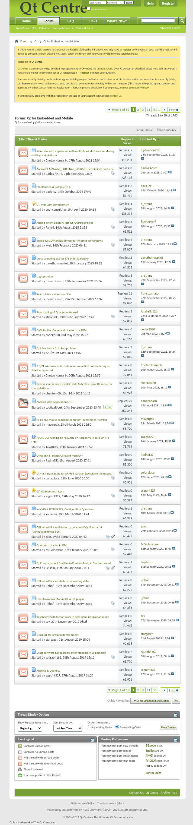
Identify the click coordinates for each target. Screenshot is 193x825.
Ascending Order (100, 727)
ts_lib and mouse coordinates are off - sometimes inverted (72, 420)
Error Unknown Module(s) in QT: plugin (60, 599)
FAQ (33, 28)
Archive (166, 793)
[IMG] (149, 755)
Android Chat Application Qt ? (55, 402)
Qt (35, 41)
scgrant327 (53, 496)
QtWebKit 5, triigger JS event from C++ (60, 455)
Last (174, 110)
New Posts (22, 28)
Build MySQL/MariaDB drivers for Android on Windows (70, 240)
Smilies (150, 751)
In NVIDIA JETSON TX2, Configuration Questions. (66, 509)
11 (148, 110)
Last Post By (150, 139)
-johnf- (50, 586)
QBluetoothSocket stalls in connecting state (63, 581)
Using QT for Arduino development (58, 635)
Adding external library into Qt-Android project (65, 223)
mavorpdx (52, 424)
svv (48, 622)
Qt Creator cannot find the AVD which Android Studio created (74, 563)
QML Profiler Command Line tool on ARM (62, 330)
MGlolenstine (54, 550)
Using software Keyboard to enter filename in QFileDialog (71, 653)
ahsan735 (52, 317)
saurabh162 (53, 657)
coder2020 (53, 335)
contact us (115, 95)
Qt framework (104, 68)
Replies (126, 139)
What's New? (117, 21)
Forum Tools (143, 130)
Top (176, 701)
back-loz (51, 192)
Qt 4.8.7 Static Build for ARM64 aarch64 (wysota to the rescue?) (75, 473)
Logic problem (45, 276)
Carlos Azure (54, 174)
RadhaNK (52, 460)
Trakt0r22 (52, 447)
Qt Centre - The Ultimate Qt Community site (106, 817)
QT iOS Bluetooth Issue (50, 491)
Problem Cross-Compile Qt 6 (54, 187)
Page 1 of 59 (121, 110)
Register (168, 3)
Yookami (51, 514)
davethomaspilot (57, 263)
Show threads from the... (33, 722)
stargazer (51, 639)
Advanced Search (170, 28)
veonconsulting (56, 209)
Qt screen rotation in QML (52, 545)
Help (150, 3)
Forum (48, 21)
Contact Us (136, 793)
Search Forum (165, 130)
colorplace (52, 478)
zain (48, 537)
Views (127, 143)
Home (26, 21)
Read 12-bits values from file (54, 294)
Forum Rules (153, 773)
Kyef (48, 245)
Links (93, 21)
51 (155, 110)
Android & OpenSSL (48, 670)
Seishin (50, 568)
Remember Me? (97, 9)
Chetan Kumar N (56, 160)
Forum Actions (61, 28)
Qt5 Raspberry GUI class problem (57, 348)
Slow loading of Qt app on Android (57, 312)
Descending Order (128, 727)
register (85, 72)
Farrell (50, 227)
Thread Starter (37, 139)
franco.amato (54, 281)
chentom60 (53, 393)
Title (22, 139)
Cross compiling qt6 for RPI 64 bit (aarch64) (63, 258)
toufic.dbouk (54, 407)
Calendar (44, 28)
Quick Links (83, 28)
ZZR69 (50, 353)
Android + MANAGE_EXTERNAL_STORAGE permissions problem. (75, 169)
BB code (151, 745)
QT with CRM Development (53, 205)
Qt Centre (23, 68)
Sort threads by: (63, 722)
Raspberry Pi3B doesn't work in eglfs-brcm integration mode (73, 617)
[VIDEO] (151, 761)
